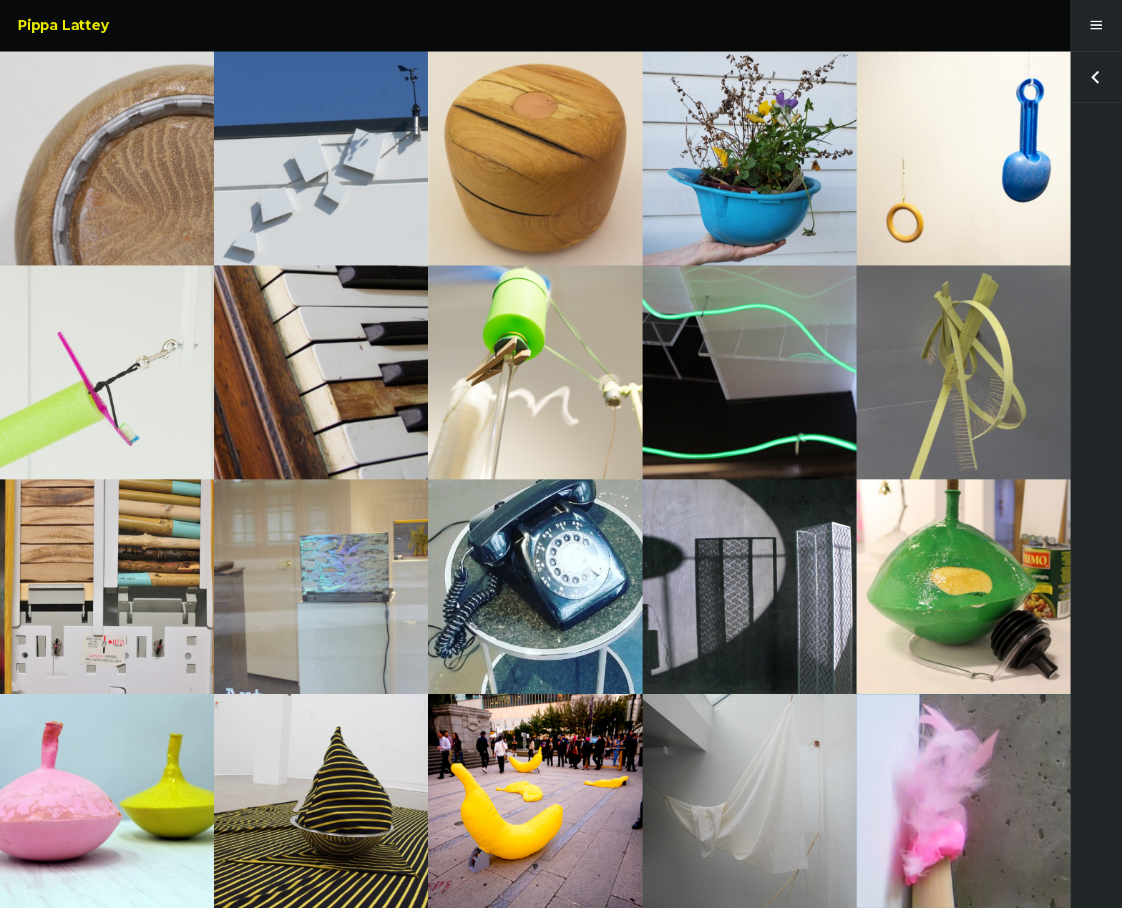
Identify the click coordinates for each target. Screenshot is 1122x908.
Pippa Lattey (63, 25)
